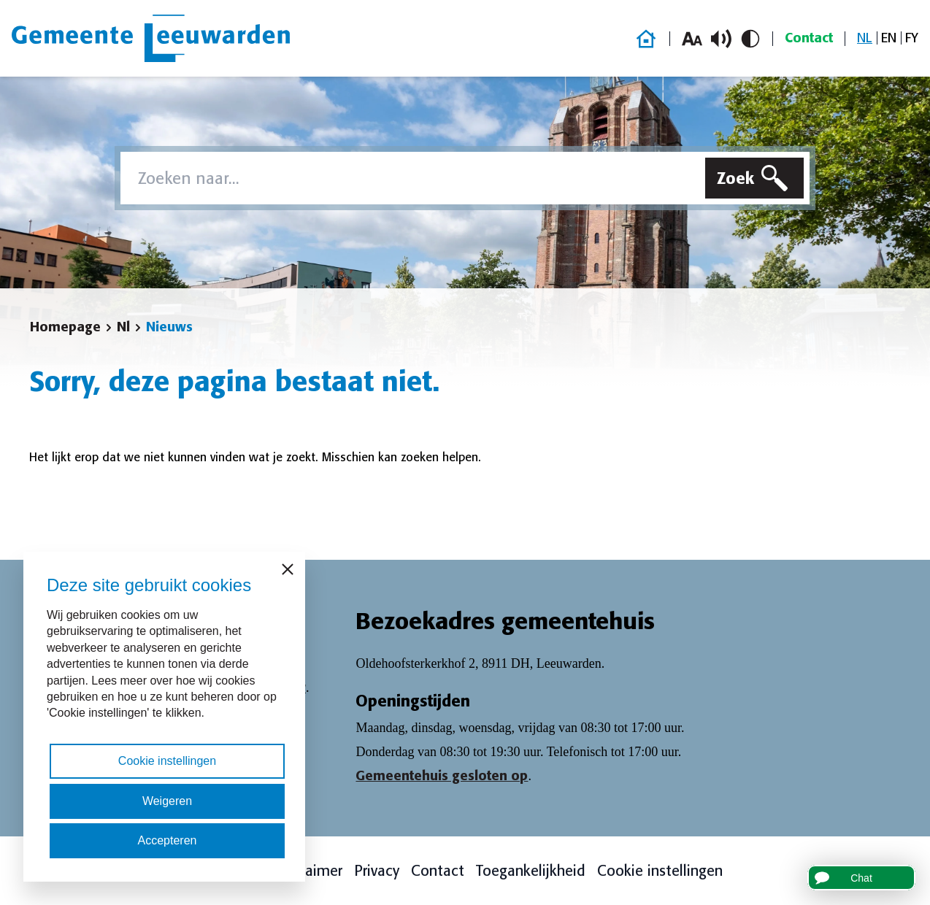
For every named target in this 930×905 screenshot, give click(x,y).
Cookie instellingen (660, 870)
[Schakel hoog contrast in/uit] (750, 38)
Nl (123, 327)
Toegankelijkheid (530, 870)
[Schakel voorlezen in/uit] (721, 38)
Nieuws (169, 327)
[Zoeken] (754, 178)
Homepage (65, 327)
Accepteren (167, 840)
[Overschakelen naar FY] (911, 38)
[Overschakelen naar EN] (888, 38)
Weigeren (167, 801)
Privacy (376, 870)
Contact (809, 38)
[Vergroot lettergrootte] (692, 38)
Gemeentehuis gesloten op (442, 776)
